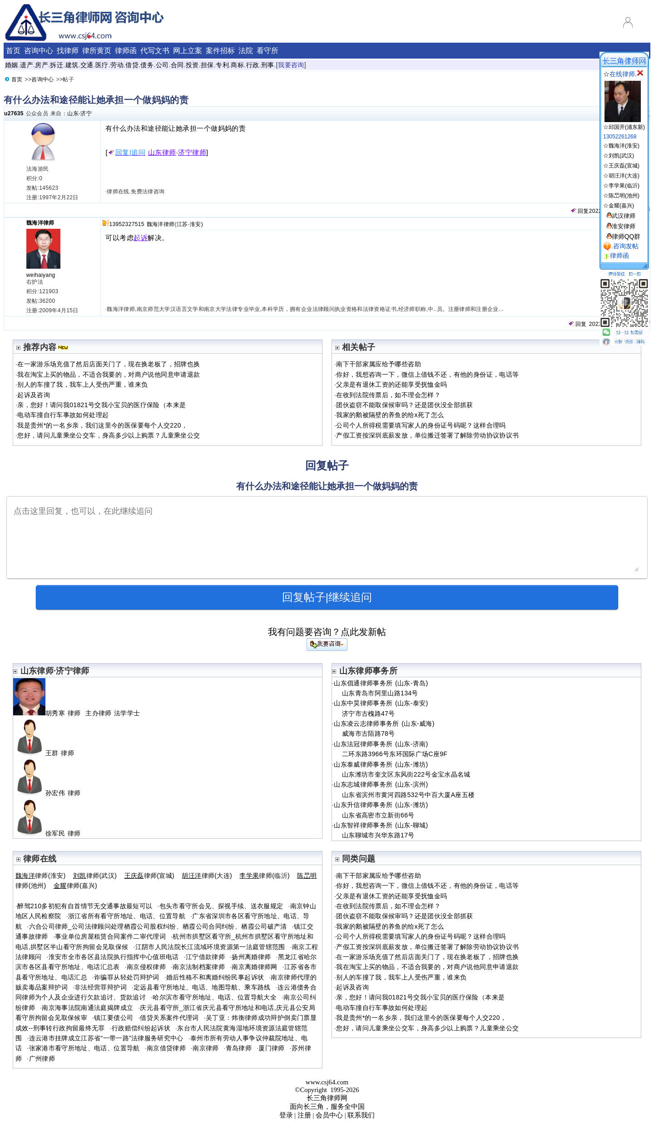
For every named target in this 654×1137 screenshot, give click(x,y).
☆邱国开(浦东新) (624, 123)
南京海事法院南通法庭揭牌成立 (87, 1007)
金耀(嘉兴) (621, 205)
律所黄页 (96, 50)
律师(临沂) (264, 875)
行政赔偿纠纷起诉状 (141, 1028)
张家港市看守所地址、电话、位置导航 (84, 1048)
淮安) (196, 224)
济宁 (86, 113)
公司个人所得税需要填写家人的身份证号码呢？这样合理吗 (420, 425)
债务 (147, 65)
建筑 (72, 65)
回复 (579, 211)
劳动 (117, 65)
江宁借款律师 (205, 956)
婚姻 (11, 65)
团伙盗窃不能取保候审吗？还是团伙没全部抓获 (404, 405)
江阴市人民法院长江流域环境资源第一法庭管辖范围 (210, 946)
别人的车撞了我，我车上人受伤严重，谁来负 (82, 384)
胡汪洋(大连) (624, 175)
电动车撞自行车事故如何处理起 (63, 414)
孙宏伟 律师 (50, 793)
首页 (13, 50)
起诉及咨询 (33, 395)
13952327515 (126, 224)
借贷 (132, 65)
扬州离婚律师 (251, 956)
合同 (177, 65)
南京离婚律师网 (254, 966)
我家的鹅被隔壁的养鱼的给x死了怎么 (390, 414)
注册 (304, 1115)
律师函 (126, 50)
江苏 (182, 224)
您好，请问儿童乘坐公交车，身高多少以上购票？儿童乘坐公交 (108, 435)
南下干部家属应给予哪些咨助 (378, 364)
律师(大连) (207, 875)
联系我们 (361, 1115)
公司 (162, 65)
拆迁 (56, 65)
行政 (252, 65)
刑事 (267, 65)
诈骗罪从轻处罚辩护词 (126, 977)
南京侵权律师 (146, 966)
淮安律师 (623, 226)
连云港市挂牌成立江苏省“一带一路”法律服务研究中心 (106, 1038)
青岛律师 (239, 1048)
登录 (286, 1115)
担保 (207, 65)
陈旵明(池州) (624, 195)
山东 (73, 113)
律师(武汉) (95, 875)
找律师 (68, 50)
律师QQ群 (626, 236)
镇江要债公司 (113, 1017)
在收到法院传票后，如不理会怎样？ (388, 395)
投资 (192, 65)
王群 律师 (47, 753)
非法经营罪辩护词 (100, 987)
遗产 (26, 65)
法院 (245, 50)
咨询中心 (38, 50)
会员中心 (329, 1115)
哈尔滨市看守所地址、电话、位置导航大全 (215, 997)
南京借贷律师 (166, 1048)
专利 (222, 65)
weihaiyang (40, 275)
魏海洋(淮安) (624, 146)
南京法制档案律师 (199, 966)
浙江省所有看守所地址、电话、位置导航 (126, 916)
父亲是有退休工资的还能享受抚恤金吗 (391, 384)
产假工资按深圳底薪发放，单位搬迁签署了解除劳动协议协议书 (427, 435)
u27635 (14, 113)
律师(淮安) (40, 875)
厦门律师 (271, 1048)
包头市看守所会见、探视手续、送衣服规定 (221, 906)
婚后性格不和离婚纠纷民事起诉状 (215, 977)
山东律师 (162, 152)
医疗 (102, 65)
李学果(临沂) (624, 185)
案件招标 (220, 50)
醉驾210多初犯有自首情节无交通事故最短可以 (84, 906)
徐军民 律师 (50, 833)
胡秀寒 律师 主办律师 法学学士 (76, 713)
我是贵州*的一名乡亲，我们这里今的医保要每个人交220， (102, 425)
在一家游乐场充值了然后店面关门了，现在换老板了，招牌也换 (108, 364)
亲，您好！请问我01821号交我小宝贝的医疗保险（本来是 (101, 405)
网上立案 (187, 50)
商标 (237, 65)
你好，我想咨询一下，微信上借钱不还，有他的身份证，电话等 (427, 374)
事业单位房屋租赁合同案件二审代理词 (110, 936)
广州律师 (42, 1058)
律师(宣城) (149, 875)
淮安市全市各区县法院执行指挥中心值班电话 (114, 956)
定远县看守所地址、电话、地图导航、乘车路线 (202, 987)
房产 (41, 65)
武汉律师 (623, 215)
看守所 (267, 50)
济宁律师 (192, 152)
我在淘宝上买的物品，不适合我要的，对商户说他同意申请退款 (108, 374)
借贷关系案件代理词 (169, 1017)
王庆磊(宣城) (624, 165)
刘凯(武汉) (621, 156)
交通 (87, 65)
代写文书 (154, 50)
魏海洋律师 (40, 223)
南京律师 (205, 1048)
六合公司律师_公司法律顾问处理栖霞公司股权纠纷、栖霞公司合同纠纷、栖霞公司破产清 (158, 926)
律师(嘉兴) (75, 885)
